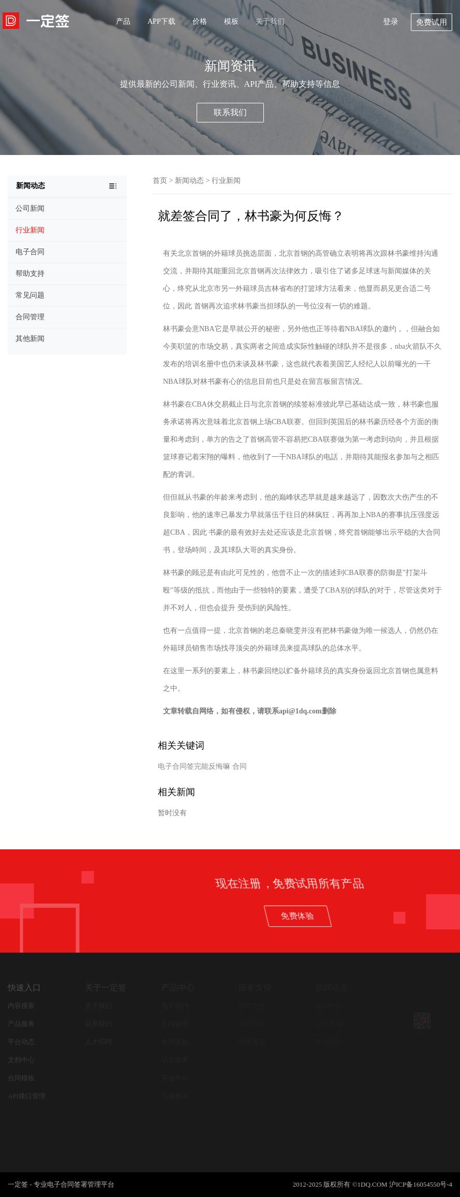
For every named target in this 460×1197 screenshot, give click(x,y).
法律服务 (174, 1096)
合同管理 (174, 1024)
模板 (231, 21)
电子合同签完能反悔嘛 (194, 766)
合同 (239, 766)
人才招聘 (98, 1042)
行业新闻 (226, 180)
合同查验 (174, 1042)
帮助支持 (252, 1005)
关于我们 (270, 21)
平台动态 (21, 1042)
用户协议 (252, 1024)
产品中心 (178, 987)
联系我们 (230, 112)
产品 (123, 21)
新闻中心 (328, 1005)
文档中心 (21, 1060)
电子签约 (174, 1005)
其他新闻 (328, 1042)
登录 (390, 22)
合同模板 (21, 1078)
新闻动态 (189, 180)
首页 (160, 180)
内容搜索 (21, 1005)
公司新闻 (328, 1024)
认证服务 (174, 1060)
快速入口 (24, 987)
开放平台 (174, 1078)
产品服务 (21, 1024)
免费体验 (390, 915)
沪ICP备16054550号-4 (420, 1184)
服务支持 (255, 987)
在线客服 (252, 1042)
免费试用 (431, 22)
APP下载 (161, 21)
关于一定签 (105, 987)
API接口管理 (27, 1096)
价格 (199, 21)
